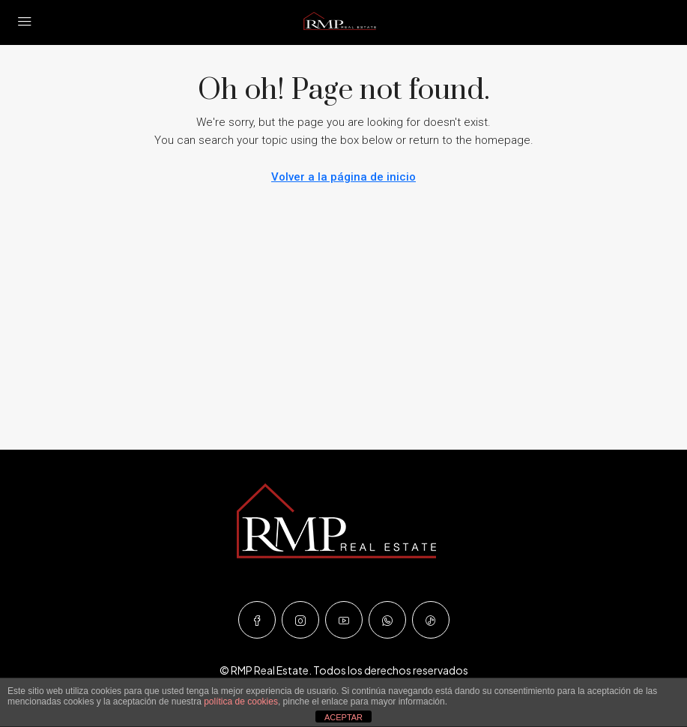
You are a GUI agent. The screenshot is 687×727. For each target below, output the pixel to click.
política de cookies (241, 701)
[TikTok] (431, 620)
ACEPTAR (343, 717)
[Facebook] (257, 620)
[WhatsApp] (387, 620)
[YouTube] (344, 620)
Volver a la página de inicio (343, 177)
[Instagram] (300, 620)
